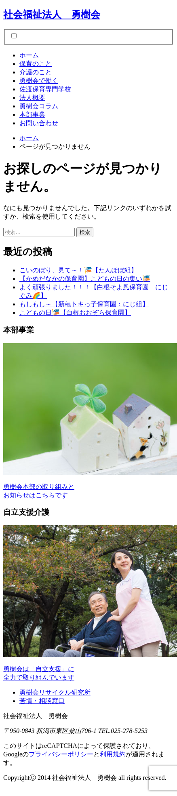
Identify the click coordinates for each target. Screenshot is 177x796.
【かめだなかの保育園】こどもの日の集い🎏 (84, 278)
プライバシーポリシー (61, 754)
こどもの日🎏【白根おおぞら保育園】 (75, 312)
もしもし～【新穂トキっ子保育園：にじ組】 (84, 304)
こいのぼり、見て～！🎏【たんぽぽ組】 (78, 270)
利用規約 (113, 754)
